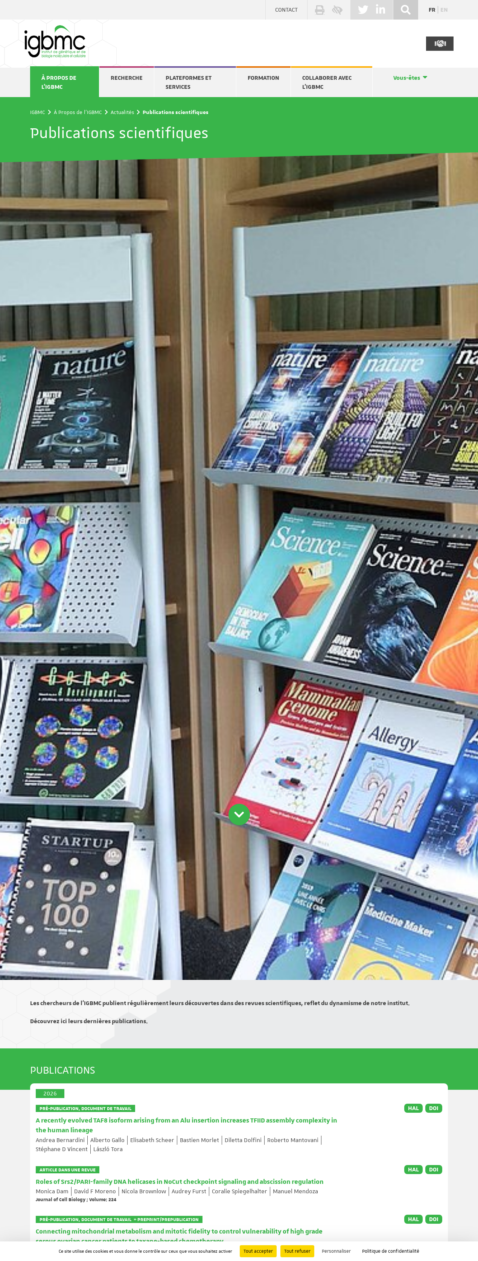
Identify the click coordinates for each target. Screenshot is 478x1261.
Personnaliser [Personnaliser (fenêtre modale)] (336, 1251)
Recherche (127, 78)
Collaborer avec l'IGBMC (327, 82)
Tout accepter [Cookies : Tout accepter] (258, 1251)
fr (432, 10)
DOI (433, 1108)
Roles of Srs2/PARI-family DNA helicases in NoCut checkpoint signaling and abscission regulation (180, 1182)
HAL (413, 1108)
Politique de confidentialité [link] (390, 1251)
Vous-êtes (406, 78)
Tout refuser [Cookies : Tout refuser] (297, 1251)
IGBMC (37, 112)
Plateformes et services (189, 82)
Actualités (122, 112)
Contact (286, 10)
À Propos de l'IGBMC (58, 82)
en (444, 10)
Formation (263, 78)
